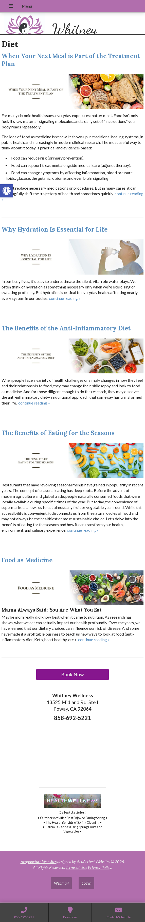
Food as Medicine (27, 560)
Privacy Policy (99, 867)
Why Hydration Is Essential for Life (54, 229)
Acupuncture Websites (39, 861)
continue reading (65, 298)
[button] (6, 190)
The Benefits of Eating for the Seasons (58, 433)
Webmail (61, 883)
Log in (86, 883)
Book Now (72, 674)
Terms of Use (76, 867)
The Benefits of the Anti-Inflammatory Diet (66, 328)
